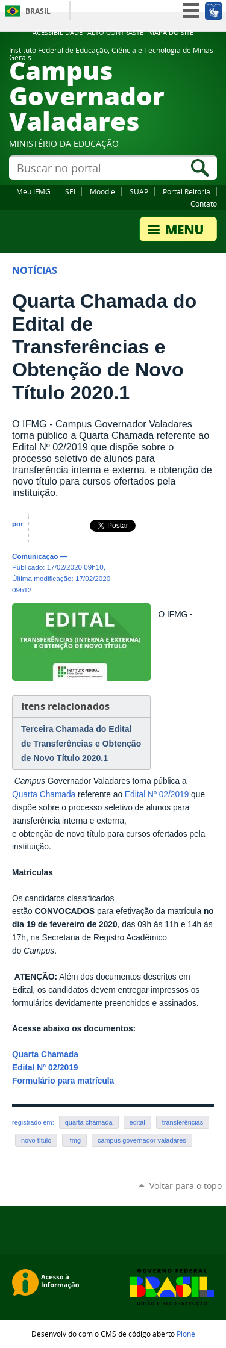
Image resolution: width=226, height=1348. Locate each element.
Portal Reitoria (186, 191)
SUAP (139, 191)
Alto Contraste (115, 32)
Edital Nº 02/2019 (157, 794)
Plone (186, 1333)
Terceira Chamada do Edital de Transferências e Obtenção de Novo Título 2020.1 (81, 743)
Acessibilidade (58, 32)
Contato (203, 203)
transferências (183, 1122)
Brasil (38, 11)
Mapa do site (170, 32)
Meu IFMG (33, 191)
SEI (70, 191)
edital (137, 1122)
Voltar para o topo (185, 1185)
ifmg (74, 1140)
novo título (36, 1140)
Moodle (102, 191)
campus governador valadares (142, 1140)
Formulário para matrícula (63, 1081)
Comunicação (35, 556)
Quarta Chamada (43, 794)
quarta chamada (89, 1122)
